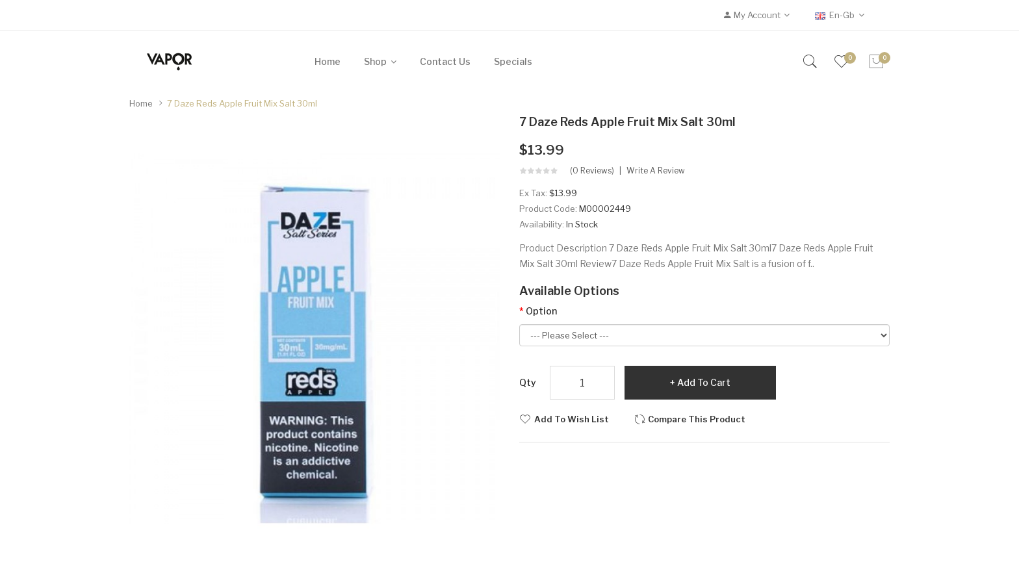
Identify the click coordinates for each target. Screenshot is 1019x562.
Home (141, 103)
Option (541, 310)
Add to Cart (703, 382)
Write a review (655, 171)
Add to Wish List (571, 419)
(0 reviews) (592, 171)
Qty (527, 382)
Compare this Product (696, 419)
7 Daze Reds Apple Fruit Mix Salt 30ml (242, 103)
